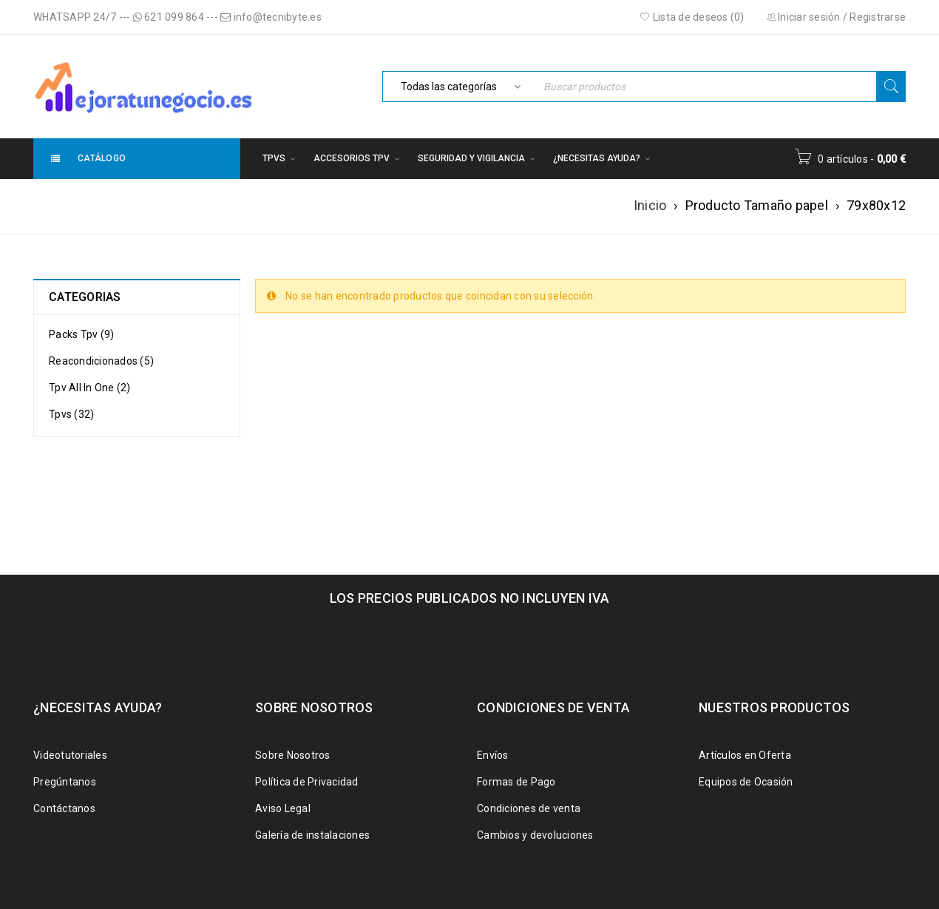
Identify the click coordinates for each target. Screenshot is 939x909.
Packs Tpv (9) (81, 334)
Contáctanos (64, 808)
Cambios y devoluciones (535, 835)
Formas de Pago (516, 782)
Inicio (650, 205)
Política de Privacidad (307, 782)
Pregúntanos (64, 782)
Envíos (493, 755)
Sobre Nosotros (292, 755)
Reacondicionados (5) (101, 361)
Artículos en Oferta (745, 755)
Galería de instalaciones (312, 835)
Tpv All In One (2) (90, 387)
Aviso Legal (283, 808)
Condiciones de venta (528, 808)
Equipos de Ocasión (746, 782)
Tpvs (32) (71, 414)
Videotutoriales (70, 755)
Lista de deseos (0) (692, 17)
